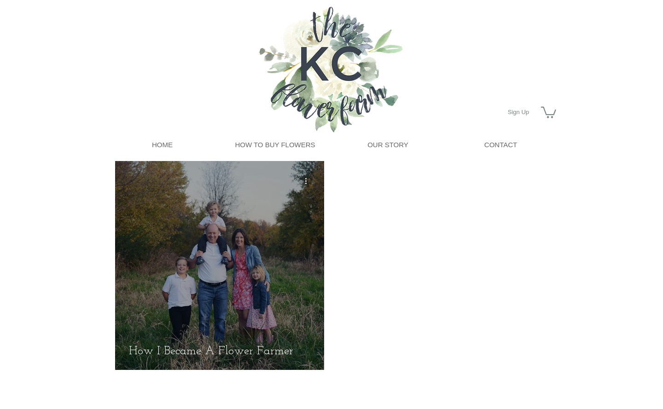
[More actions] (308, 181)
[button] (548, 111)
